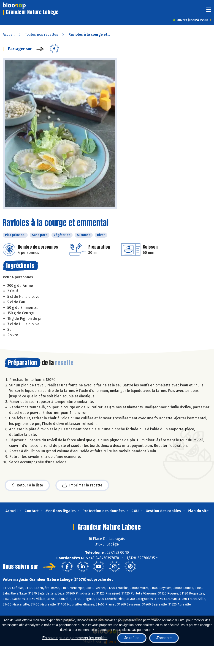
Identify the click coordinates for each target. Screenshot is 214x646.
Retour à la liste (27, 485)
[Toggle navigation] (208, 11)
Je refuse (131, 638)
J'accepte (164, 638)
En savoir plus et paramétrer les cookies (75, 638)
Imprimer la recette (82, 485)
